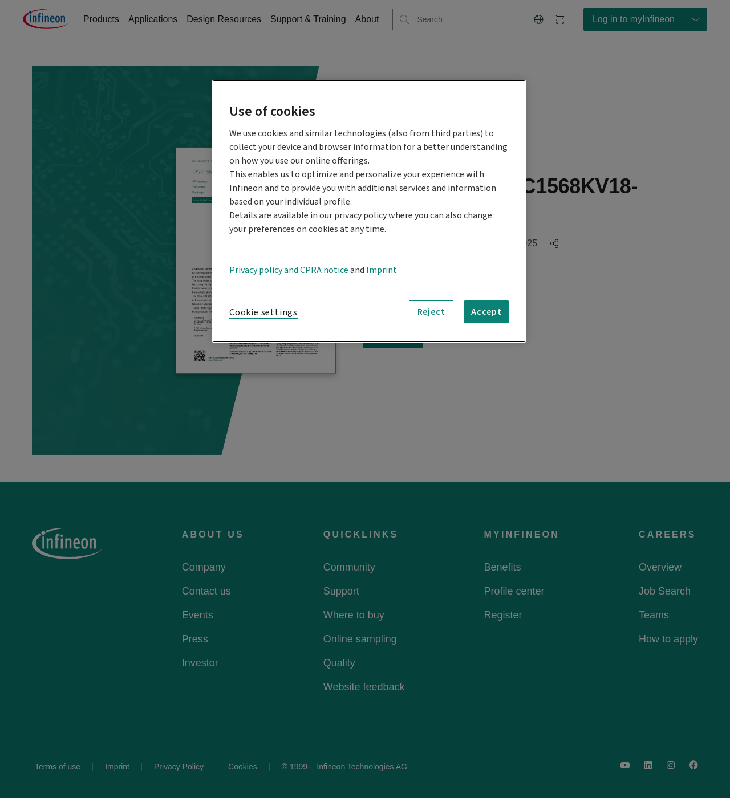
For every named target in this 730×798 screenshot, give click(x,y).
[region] (369, 211)
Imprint (381, 270)
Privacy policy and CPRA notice (288, 270)
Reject (431, 312)
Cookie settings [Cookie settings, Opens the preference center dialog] (263, 312)
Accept (486, 312)
